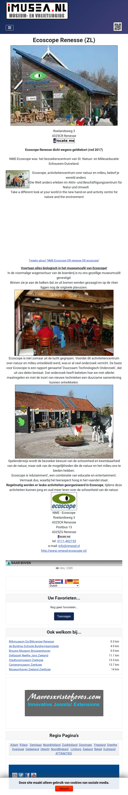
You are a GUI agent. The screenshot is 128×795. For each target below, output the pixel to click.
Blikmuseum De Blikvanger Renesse (31, 641)
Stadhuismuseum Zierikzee (26, 660)
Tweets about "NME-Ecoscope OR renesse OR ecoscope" (64, 260)
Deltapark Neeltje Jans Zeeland (28, 655)
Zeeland (88, 749)
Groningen (85, 745)
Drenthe (112, 745)
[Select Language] (64, 586)
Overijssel (18, 749)
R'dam (24, 745)
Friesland (100, 745)
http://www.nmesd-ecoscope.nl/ (64, 551)
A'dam (14, 745)
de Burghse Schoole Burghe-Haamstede (34, 646)
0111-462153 (66, 541)
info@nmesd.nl (69, 546)
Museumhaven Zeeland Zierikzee (30, 669)
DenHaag (36, 745)
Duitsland (109, 749)
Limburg (76, 749)
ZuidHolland (69, 745)
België (98, 749)
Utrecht (45, 749)
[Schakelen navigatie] (10, 27)
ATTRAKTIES (64, 753)
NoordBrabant (60, 749)
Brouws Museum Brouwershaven (29, 651)
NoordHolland (52, 745)
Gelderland (32, 749)
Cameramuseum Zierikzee (25, 664)
